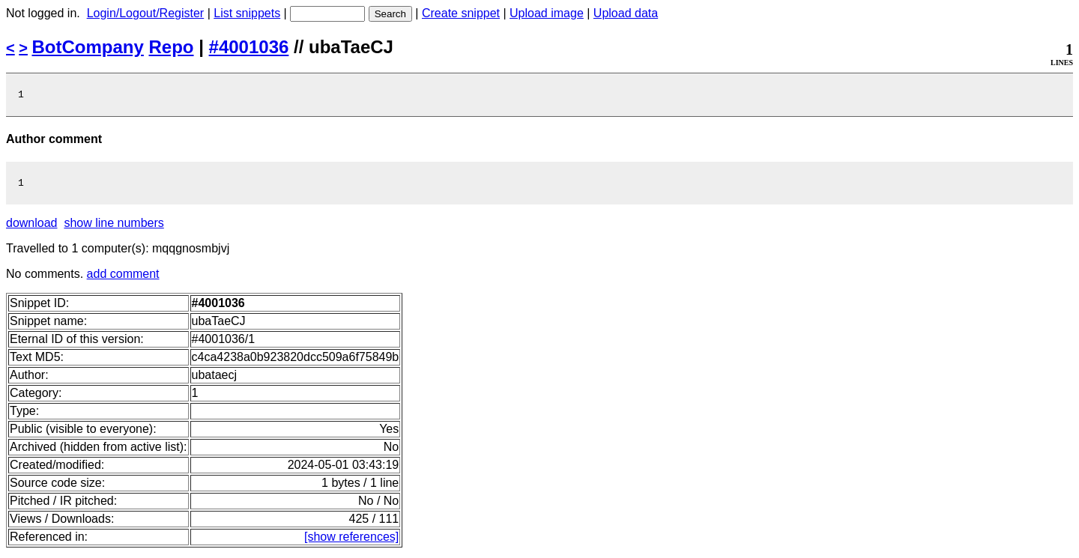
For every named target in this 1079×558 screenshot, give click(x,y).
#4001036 (249, 47)
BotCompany (88, 47)
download (32, 227)
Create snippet (461, 13)
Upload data (625, 13)
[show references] (351, 541)
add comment (123, 278)
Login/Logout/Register (146, 13)
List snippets (247, 13)
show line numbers (113, 227)
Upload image (547, 13)
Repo (171, 47)
